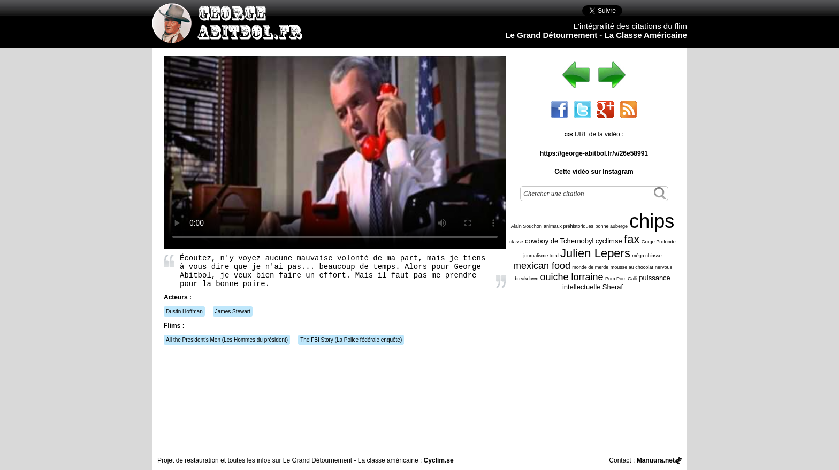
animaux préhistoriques (568, 226)
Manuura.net (656, 460)
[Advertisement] (597, 374)
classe (516, 241)
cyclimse (609, 241)
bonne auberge (611, 226)
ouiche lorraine (572, 277)
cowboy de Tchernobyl (559, 241)
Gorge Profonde (659, 241)
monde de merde (590, 267)
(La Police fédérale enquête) (351, 340)
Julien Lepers (595, 253)
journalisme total (541, 255)
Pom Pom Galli (621, 278)
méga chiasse (647, 255)
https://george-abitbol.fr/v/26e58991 (594, 153)
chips (651, 221)
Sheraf (612, 287)
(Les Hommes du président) (227, 340)
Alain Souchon (526, 226)
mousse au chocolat (632, 267)
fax (631, 239)
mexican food (541, 265)
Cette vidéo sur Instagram (593, 171)
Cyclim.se (439, 460)
